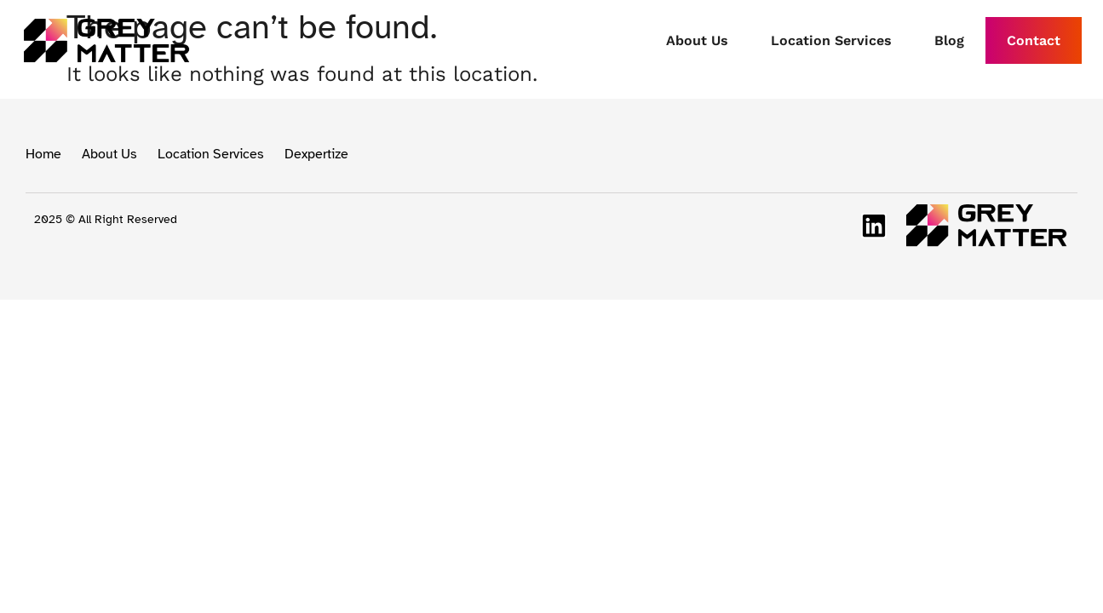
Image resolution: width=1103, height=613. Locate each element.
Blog (949, 40)
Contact (1033, 40)
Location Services (831, 40)
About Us (697, 40)
